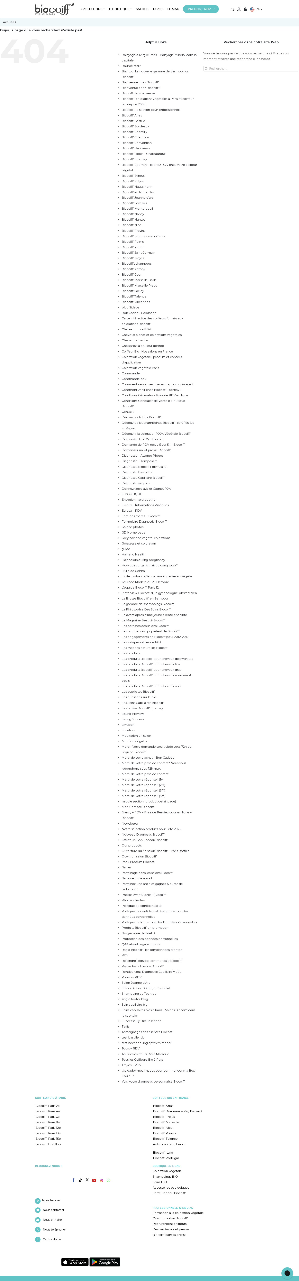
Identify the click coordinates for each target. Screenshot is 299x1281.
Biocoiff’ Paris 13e (48, 1133)
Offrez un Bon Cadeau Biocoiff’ (145, 840)
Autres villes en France (169, 1144)
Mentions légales (134, 741)
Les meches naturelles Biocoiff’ (145, 648)
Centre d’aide (52, 1239)
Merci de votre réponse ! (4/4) (144, 796)
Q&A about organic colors (141, 944)
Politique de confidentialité (142, 906)
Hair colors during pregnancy (143, 560)
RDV (125, 955)
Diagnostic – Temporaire (140, 461)
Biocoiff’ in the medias (138, 192)
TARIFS (157, 9)
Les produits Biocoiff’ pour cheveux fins (151, 664)
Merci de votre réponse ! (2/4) (143, 785)
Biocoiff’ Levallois (134, 203)
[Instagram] (101, 1179)
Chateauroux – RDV (136, 329)
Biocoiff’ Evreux (133, 176)
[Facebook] (74, 1179)
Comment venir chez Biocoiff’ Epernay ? (152, 390)
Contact (128, 412)
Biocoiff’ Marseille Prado (139, 285)
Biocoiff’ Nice (131, 225)
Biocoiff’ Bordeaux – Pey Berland (177, 1111)
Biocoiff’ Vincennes (136, 302)
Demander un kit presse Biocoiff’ (146, 450)
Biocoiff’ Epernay (134, 159)
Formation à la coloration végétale (178, 1213)
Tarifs (125, 1026)
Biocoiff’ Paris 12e (48, 1128)
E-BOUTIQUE (120, 9)
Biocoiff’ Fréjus (132, 181)
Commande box (134, 379)
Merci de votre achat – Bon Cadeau (148, 757)
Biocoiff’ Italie (163, 1152)
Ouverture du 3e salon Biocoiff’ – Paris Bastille (155, 851)
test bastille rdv (133, 1037)
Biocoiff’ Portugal (166, 1158)
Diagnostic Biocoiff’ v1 (138, 472)
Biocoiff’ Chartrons (135, 137)
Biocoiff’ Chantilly (134, 132)
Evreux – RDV (132, 510)
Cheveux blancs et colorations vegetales (152, 335)
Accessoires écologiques (171, 1187)
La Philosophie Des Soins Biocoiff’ (146, 609)
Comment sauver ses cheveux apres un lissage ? (158, 384)
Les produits (131, 653)
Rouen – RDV (131, 977)
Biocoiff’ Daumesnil (136, 148)
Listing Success (133, 719)
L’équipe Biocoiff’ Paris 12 (140, 587)
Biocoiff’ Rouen (133, 247)
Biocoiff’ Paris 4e (47, 1111)
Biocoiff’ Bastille (133, 121)
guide (126, 549)
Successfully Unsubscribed (141, 1021)
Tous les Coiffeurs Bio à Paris (142, 1059)
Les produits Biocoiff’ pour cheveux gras (151, 670)
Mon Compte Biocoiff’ (138, 807)
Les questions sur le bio (139, 697)
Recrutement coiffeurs (169, 1224)
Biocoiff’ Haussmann (137, 186)
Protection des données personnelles (150, 939)
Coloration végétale (167, 1171)
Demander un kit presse (171, 1229)
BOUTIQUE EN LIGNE (166, 1166)
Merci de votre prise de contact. (145, 774)
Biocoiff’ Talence (134, 296)
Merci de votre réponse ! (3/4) (143, 790)
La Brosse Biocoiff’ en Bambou (145, 598)
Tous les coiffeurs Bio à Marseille (145, 1054)
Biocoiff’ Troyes (133, 258)
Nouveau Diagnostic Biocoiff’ (143, 834)
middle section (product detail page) (149, 801)
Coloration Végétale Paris (140, 368)
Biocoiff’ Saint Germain (138, 252)
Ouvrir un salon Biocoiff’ (139, 856)
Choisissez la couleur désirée (143, 346)
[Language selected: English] (256, 9)
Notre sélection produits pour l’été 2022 (151, 829)
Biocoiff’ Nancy (133, 214)
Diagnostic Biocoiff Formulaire (144, 467)
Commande (131, 373)
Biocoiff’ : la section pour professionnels (151, 110)
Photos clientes (133, 900)
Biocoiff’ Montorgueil (137, 208)
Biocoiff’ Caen (132, 274)
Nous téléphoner (54, 1229)
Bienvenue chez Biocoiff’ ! (141, 88)
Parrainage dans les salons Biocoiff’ (147, 873)
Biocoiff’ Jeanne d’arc (138, 197)
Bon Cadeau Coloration (139, 313)
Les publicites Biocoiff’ (138, 691)
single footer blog (135, 999)
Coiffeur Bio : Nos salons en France (147, 351)
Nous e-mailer (52, 1220)
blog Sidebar (131, 307)
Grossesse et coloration (139, 543)
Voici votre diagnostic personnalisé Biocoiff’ (153, 1081)
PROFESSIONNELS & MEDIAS (173, 1208)
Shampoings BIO (165, 1176)
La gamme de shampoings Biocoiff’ (148, 604)
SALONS (142, 9)
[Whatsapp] (108, 1180)
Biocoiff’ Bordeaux (135, 126)
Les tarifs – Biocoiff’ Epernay (142, 708)
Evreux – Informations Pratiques (145, 505)
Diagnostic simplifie (136, 483)
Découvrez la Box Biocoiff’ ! (142, 417)
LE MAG (173, 9)
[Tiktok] (80, 1180)
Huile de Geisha (133, 571)
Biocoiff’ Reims (133, 241)
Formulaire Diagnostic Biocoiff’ (144, 521)
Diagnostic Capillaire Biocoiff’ (143, 478)
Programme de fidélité (139, 933)
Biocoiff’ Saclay (133, 291)
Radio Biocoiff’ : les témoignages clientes (152, 950)
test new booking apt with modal (146, 1043)
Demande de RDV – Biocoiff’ (143, 439)
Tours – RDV (131, 1048)
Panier (126, 867)
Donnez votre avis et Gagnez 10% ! (147, 488)
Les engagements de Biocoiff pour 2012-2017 (155, 637)
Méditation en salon (136, 735)
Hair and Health (133, 554)
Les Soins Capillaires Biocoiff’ (143, 703)
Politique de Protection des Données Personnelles (159, 922)
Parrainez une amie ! (137, 878)
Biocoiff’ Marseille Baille (139, 280)
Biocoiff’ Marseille (166, 1122)
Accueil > (10, 22)
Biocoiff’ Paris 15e (48, 1138)
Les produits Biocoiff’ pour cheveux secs (151, 686)
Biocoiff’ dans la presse (169, 1235)
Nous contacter (53, 1210)
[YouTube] (94, 1180)
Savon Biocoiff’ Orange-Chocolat (146, 988)
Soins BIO (160, 1182)
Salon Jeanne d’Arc (136, 982)
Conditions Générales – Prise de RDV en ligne (155, 395)
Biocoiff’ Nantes (133, 219)
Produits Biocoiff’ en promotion (145, 927)
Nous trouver (51, 1200)
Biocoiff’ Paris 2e (47, 1106)
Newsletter (130, 823)
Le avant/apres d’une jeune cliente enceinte (154, 615)
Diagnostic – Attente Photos (142, 455)
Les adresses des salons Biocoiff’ (145, 626)
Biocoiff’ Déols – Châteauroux (144, 154)
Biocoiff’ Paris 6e (47, 1117)
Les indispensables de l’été (141, 642)
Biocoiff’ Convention (137, 143)
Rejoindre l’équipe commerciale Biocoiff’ (152, 961)
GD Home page (133, 532)
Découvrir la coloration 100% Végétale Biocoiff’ (156, 433)
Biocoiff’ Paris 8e (47, 1122)
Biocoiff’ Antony (133, 269)
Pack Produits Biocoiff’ (138, 862)
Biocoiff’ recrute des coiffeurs (143, 236)
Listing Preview (133, 714)
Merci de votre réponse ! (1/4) (143, 779)
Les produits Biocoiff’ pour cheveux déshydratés (157, 659)
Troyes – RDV (131, 1065)
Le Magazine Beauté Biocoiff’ (143, 620)
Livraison (128, 725)
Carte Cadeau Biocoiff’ (169, 1193)
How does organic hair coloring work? (150, 565)
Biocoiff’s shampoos (136, 263)
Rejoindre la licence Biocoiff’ (143, 966)
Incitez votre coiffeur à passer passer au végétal (157, 576)
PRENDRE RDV (199, 9)
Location (128, 730)
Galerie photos (132, 527)
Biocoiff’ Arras (132, 115)
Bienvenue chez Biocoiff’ (140, 82)
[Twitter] (87, 1180)
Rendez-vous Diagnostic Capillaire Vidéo (151, 972)
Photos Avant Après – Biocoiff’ (144, 895)
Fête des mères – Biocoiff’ (141, 516)
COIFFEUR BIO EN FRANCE (171, 1098)
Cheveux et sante (135, 340)
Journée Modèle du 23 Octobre (145, 582)
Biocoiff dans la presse (138, 93)
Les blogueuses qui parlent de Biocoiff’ (150, 631)
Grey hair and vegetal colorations (146, 538)
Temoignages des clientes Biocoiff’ (147, 1032)
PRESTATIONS (92, 9)
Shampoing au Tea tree (139, 993)
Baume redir (131, 66)
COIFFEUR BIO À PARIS (50, 1098)
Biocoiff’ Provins (133, 231)
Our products (132, 845)
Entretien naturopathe (138, 499)
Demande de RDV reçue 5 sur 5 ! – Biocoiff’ (153, 444)
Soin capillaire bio (135, 1004)
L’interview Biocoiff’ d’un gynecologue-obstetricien (159, 593)
